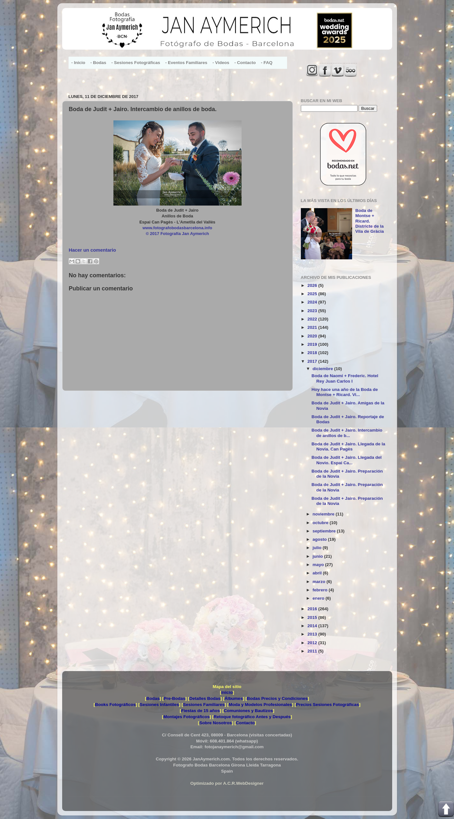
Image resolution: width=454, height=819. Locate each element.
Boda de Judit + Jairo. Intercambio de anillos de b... (346, 433)
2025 (312, 293)
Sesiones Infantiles (159, 704)
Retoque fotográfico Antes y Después (252, 716)
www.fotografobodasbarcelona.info (177, 227)
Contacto (245, 722)
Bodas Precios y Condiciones (277, 698)
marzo (320, 581)
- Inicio (78, 62)
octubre (321, 522)
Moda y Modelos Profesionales (260, 704)
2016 (312, 608)
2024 (312, 302)
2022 (312, 319)
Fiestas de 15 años (200, 710)
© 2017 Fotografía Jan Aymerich (177, 233)
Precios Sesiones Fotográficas (327, 704)
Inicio (227, 692)
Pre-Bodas (175, 698)
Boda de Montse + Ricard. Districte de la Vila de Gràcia (369, 221)
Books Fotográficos (115, 704)
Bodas (153, 698)
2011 (312, 651)
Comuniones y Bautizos (248, 710)
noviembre (324, 514)
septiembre (325, 531)
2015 (312, 617)
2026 (312, 285)
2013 (312, 634)
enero (319, 598)
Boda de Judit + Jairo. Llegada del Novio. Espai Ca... (346, 460)
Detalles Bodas (204, 698)
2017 (312, 361)
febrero (321, 590)
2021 (312, 327)
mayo (319, 564)
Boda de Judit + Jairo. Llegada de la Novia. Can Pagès (348, 446)
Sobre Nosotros (215, 722)
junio (318, 556)
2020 (312, 336)
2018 (312, 352)
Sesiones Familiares (204, 704)
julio (318, 547)
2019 (312, 344)
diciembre (323, 368)
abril (318, 573)
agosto (320, 539)
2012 (312, 642)
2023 (312, 310)
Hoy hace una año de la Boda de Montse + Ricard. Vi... (344, 392)
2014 (312, 625)
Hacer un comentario (92, 250)
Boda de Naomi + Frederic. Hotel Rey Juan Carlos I (344, 378)
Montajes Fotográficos (186, 716)
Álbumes (234, 698)
